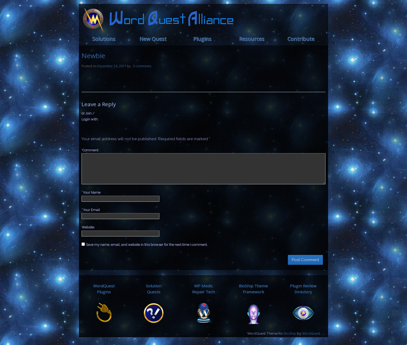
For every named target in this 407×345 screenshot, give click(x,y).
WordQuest (311, 333)
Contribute (300, 38)
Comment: (90, 150)
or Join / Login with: (90, 116)
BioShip (290, 333)
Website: (88, 227)
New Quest (152, 38)
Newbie (93, 55)
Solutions (103, 38)
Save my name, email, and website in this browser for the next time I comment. (147, 245)
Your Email (91, 210)
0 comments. (142, 66)
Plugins (202, 38)
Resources (251, 38)
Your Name (91, 192)
